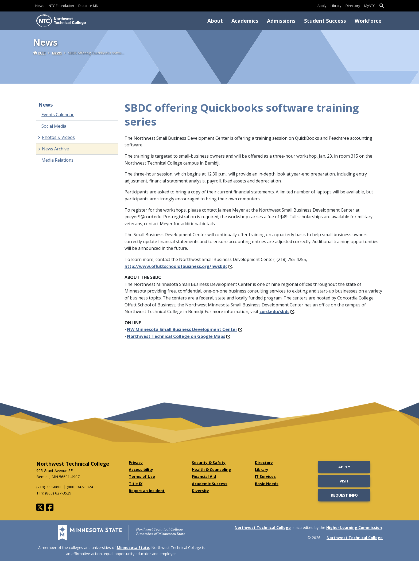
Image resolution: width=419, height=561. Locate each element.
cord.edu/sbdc (276, 311)
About (215, 20)
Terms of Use (142, 476)
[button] (381, 5)
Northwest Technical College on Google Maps (178, 336)
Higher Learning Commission (354, 527)
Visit (344, 481)
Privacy (136, 462)
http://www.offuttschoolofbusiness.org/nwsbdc (178, 266)
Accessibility (141, 469)
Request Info (344, 495)
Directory (353, 5)
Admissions (281, 20)
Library (336, 5)
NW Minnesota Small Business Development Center (184, 329)
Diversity (200, 490)
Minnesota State (133, 547)
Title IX (135, 483)
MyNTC (369, 5)
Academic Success (209, 483)
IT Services (265, 476)
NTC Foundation (61, 5)
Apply (321, 5)
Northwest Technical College (72, 463)
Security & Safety (209, 462)
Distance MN (88, 5)
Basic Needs (266, 483)
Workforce (368, 20)
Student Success (325, 20)
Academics (244, 20)
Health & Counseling (211, 469)
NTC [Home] (39, 52)
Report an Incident (147, 490)
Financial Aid (204, 476)
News (39, 5)
